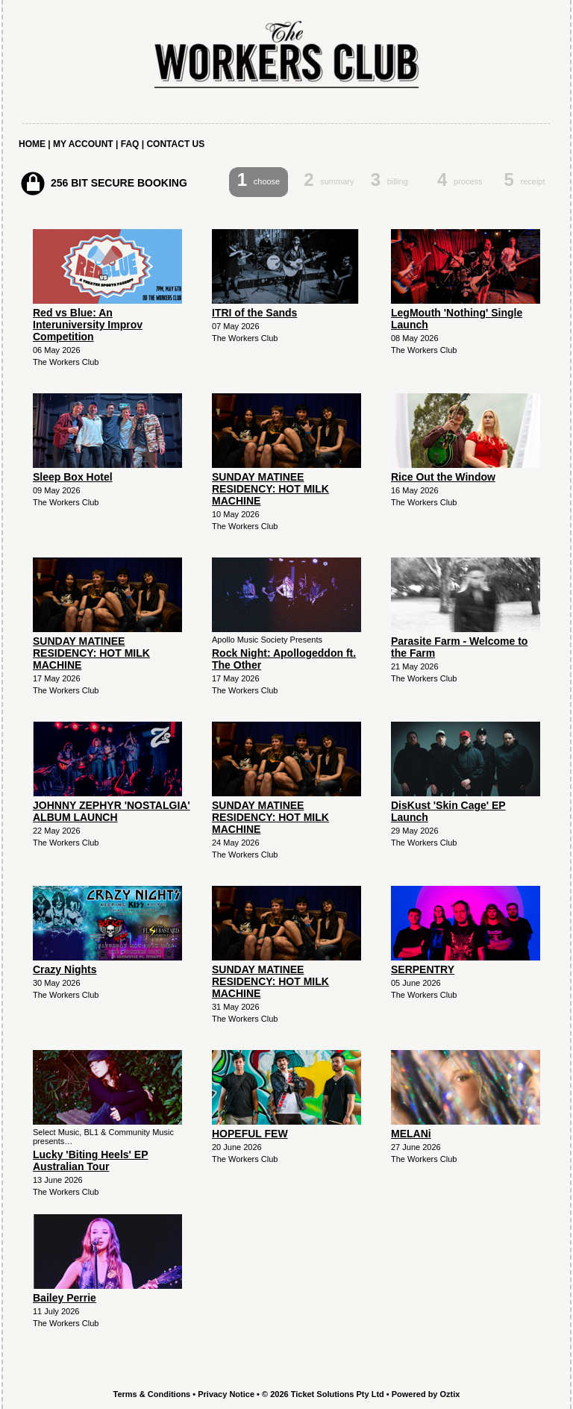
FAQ (130, 144)
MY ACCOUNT (83, 144)
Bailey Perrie (64, 1298)
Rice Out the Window (443, 477)
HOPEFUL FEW (250, 1134)
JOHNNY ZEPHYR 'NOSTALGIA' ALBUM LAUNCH (111, 811)
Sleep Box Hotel (73, 477)
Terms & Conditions (152, 1394)
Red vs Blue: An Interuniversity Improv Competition (88, 325)
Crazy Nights (65, 969)
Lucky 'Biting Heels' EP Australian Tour (90, 1160)
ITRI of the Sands (254, 313)
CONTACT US (175, 144)
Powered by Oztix (426, 1394)
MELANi (411, 1134)
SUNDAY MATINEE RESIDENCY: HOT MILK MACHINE (270, 489)
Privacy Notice (226, 1394)
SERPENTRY (422, 969)
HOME (32, 144)
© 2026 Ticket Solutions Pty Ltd (323, 1394)
